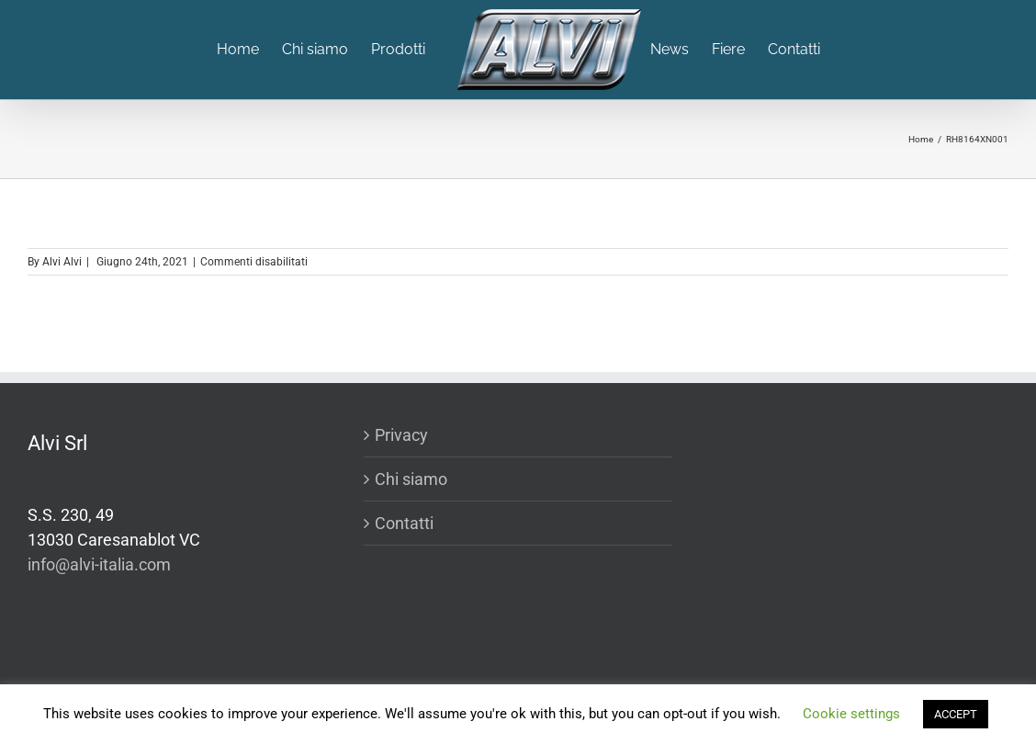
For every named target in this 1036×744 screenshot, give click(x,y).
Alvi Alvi (62, 261)
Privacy (401, 435)
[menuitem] (249, 49)
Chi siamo (411, 479)
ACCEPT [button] (955, 714)
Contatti (404, 523)
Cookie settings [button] (851, 713)
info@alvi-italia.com (99, 564)
